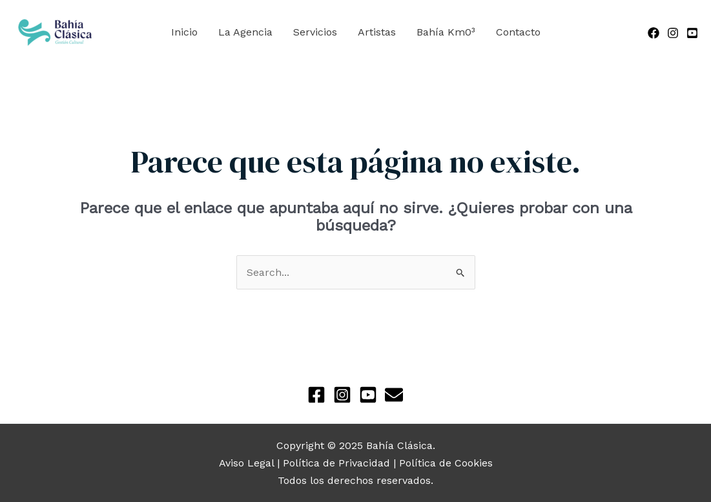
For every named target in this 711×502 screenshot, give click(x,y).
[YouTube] (692, 33)
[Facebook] (653, 33)
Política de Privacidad (336, 463)
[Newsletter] (394, 395)
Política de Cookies (446, 463)
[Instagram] (673, 33)
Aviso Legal (246, 463)
